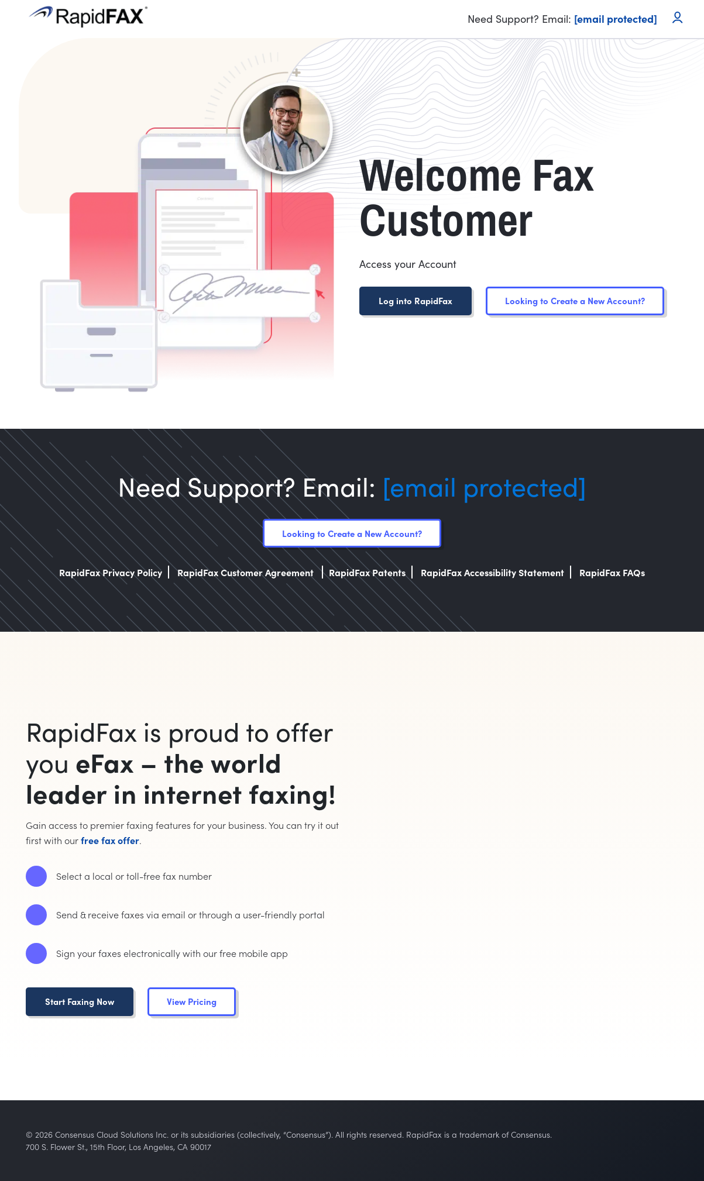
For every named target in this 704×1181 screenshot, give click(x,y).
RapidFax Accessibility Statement (492, 572)
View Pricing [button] (192, 1001)
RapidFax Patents (367, 572)
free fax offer (110, 840)
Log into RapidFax (415, 300)
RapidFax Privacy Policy (110, 572)
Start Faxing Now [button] (79, 1001)
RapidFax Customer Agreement (246, 572)
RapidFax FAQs (612, 572)
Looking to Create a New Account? (575, 300)
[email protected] (484, 486)
